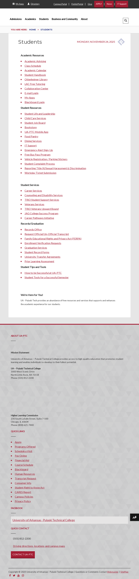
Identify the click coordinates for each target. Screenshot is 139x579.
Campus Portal (60, 4)
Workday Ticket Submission (40, 172)
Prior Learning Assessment (39, 261)
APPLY (99, 4)
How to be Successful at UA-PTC (43, 272)
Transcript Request (25, 478)
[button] (125, 21)
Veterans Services (34, 204)
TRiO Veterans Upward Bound (42, 208)
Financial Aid (22, 460)
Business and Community (65, 19)
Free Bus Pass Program (37, 154)
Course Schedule (24, 464)
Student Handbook (35, 74)
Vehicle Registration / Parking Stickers (46, 159)
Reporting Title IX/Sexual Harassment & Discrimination (55, 168)
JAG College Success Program (41, 213)
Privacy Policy (23, 501)
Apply (18, 442)
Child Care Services (35, 118)
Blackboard (21, 469)
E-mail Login (31, 93)
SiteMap (124, 572)
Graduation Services (36, 247)
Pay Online (21, 455)
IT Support (121, 4)
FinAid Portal (77, 4)
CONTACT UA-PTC (23, 554)
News (109, 4)
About (84, 19)
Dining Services (33, 140)
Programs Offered (25, 446)
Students (44, 19)
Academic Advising (35, 61)
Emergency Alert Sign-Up (39, 150)
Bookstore (31, 127)
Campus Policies (24, 496)
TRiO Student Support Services (42, 199)
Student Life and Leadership (40, 113)
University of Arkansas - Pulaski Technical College (44, 520)
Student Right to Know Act (29, 487)
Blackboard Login (35, 102)
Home (32, 29)
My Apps (30, 97)
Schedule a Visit (23, 451)
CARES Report (23, 492)
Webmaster (112, 572)
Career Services (33, 190)
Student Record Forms (37, 252)
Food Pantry (31, 136)
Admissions (16, 19)
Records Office (33, 229)
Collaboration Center (36, 88)
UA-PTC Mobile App (36, 131)
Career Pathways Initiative (39, 217)
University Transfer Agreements (42, 256)
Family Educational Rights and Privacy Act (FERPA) (53, 238)
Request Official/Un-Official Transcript (47, 233)
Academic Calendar (35, 70)
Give (90, 4)
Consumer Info (23, 482)
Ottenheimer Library (36, 79)
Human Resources (25, 473)
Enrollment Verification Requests (43, 243)
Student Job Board (35, 122)
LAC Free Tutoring (35, 83)
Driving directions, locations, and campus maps (39, 545)
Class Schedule (33, 65)
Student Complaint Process (40, 163)
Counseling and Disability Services (44, 195)
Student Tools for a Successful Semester (47, 277)
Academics (30, 19)
